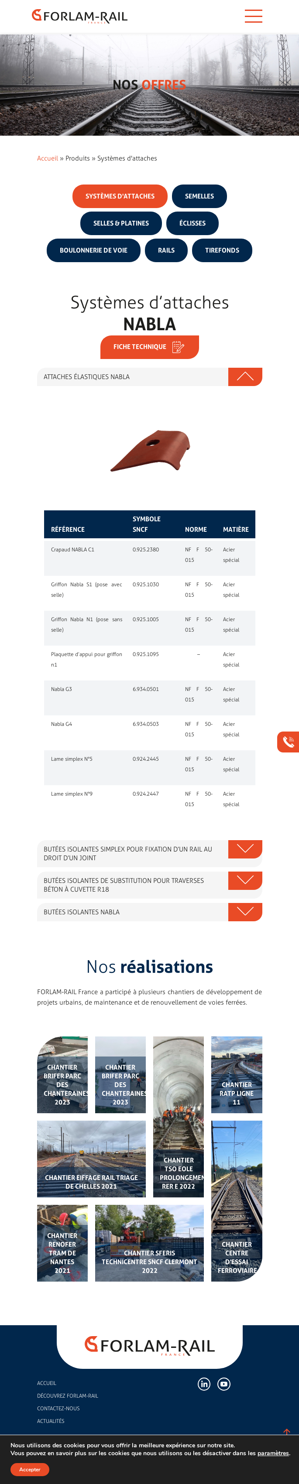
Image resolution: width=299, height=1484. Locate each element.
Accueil (47, 158)
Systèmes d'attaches (120, 196)
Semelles (199, 196)
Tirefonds (222, 250)
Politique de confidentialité (174, 1464)
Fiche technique (149, 347)
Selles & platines (121, 223)
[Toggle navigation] (254, 16)
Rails (166, 250)
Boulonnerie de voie (93, 250)
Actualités (50, 1421)
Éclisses (192, 223)
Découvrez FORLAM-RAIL (67, 1396)
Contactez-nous (58, 1408)
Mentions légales (124, 1464)
